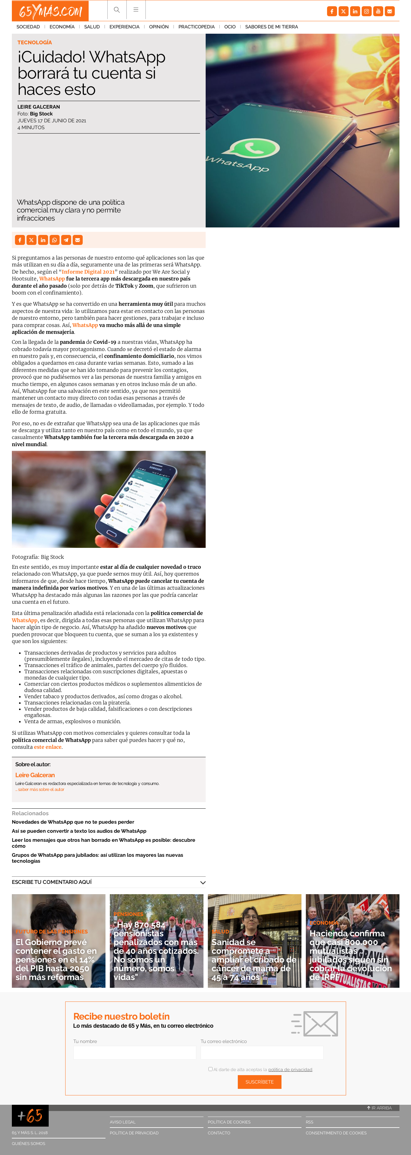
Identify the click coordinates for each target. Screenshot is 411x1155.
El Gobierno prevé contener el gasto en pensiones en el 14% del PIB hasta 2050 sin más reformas (55, 955)
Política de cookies (229, 1122)
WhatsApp (52, 278)
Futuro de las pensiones (52, 923)
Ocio (230, 28)
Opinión (159, 28)
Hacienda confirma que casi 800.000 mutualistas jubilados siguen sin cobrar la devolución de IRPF (353, 955)
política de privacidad (290, 1069)
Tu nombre (85, 1041)
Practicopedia (197, 28)
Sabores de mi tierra (271, 28)
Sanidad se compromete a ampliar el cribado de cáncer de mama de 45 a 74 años (253, 959)
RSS (309, 1122)
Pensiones (128, 914)
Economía (62, 28)
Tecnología (34, 42)
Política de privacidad (134, 1133)
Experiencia (124, 28)
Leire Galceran (38, 107)
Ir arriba (379, 1107)
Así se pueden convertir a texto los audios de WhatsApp (79, 831)
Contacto (219, 1133)
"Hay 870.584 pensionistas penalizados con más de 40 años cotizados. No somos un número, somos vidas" (157, 950)
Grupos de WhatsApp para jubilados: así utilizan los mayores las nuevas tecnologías (97, 858)
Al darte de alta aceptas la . (260, 1069)
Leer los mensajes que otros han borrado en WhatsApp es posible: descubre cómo (103, 843)
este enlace (47, 747)
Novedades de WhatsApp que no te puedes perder (73, 822)
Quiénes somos (28, 1143)
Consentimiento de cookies (336, 1133)
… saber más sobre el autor (39, 789)
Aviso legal (123, 1122)
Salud (92, 28)
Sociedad (28, 28)
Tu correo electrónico (224, 1041)
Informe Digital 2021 (88, 272)
